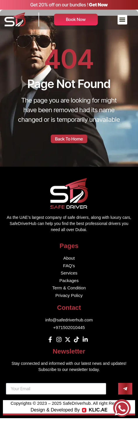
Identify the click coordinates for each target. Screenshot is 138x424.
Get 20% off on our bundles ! (59, 5)
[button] (122, 19)
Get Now (98, 5)
